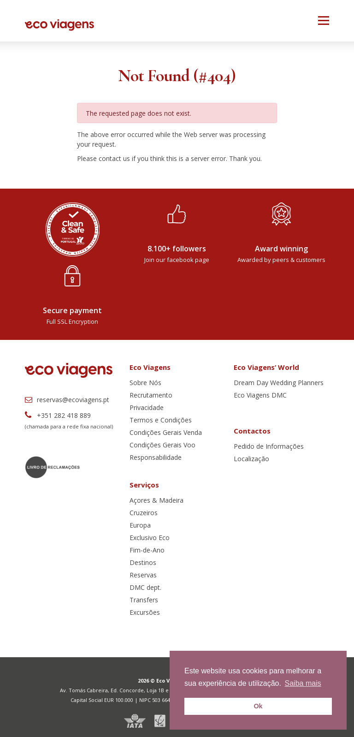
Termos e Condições (161, 420)
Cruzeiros (144, 512)
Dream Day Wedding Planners (279, 382)
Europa (140, 525)
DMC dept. (145, 587)
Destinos (143, 562)
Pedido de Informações (269, 446)
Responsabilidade (156, 457)
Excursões (145, 612)
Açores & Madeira (156, 500)
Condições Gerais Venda (166, 432)
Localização (251, 458)
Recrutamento (151, 395)
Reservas (143, 575)
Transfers (144, 599)
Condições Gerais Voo (162, 444)
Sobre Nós (145, 382)
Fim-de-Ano (147, 550)
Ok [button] (258, 706)
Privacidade (147, 407)
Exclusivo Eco (150, 537)
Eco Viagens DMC (260, 395)
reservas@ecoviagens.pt (67, 399)
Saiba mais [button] (303, 683)
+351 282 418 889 (58, 415)
